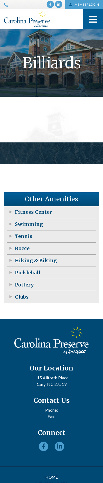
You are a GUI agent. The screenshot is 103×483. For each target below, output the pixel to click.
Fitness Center (33, 212)
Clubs (22, 297)
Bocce (22, 248)
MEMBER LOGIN (84, 4)
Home (51, 477)
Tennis (23, 236)
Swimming (29, 224)
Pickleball (27, 273)
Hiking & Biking (36, 260)
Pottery (24, 285)
